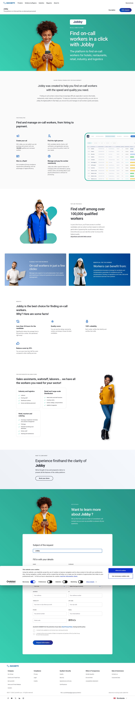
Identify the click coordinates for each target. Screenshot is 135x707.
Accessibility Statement (92, 681)
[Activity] (85, 586)
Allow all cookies (120, 692)
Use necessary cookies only (120, 698)
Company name (37, 573)
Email (70, 609)
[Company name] (49, 577)
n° (69, 591)
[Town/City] (49, 604)
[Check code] (49, 620)
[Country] (85, 577)
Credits (36, 681)
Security (62, 677)
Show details (90, 703)
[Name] (49, 568)
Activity (71, 582)
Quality (61, 674)
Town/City (36, 600)
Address (35, 591)
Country (71, 573)
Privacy (36, 674)
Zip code (71, 600)
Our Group (10, 674)
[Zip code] (85, 604)
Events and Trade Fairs (14, 677)
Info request (125, 10)
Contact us (115, 674)
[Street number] (85, 595)
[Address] (49, 595)
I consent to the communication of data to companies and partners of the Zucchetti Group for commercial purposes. (58, 634)
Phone (35, 609)
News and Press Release (14, 684)
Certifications (63, 684)
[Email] (85, 614)
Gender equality (90, 674)
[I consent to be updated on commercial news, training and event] (34, 630)
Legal (35, 677)
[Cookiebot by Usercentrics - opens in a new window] (11, 703)
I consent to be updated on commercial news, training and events (52, 630)
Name (34, 564)
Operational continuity (66, 681)
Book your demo (44, 478)
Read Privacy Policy (67, 627)
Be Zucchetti (11, 681)
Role (34, 582)
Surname (71, 564)
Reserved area (129, 3)
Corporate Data (116, 677)
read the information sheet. (69, 698)
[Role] (49, 586)
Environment (89, 677)
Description (112, 10)
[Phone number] (49, 614)
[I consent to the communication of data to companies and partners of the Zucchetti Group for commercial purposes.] (34, 634)
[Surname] (85, 568)
